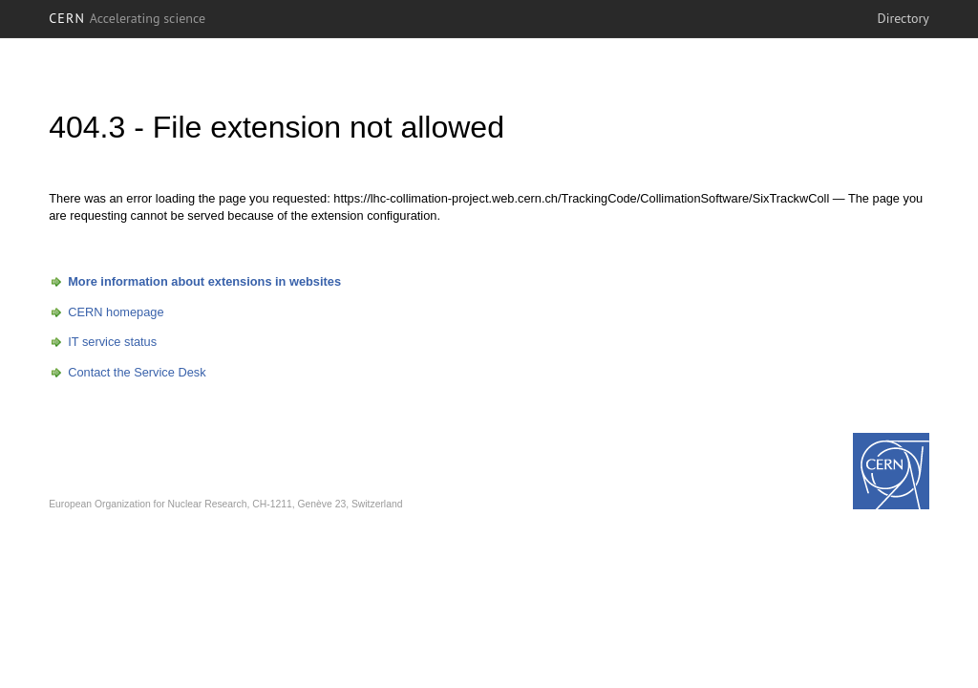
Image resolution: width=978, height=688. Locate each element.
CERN (127, 18)
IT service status (112, 341)
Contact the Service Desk (136, 372)
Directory (902, 18)
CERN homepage (115, 312)
